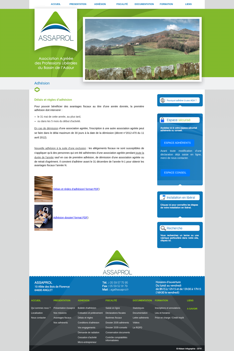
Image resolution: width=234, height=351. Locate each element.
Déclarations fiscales (116, 313)
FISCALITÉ (122, 4)
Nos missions (60, 313)
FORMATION (166, 4)
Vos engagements (86, 327)
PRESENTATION (77, 4)
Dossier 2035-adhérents (117, 322)
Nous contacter (38, 317)
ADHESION (83, 300)
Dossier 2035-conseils (116, 327)
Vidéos (136, 322)
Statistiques (138, 308)
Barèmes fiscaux (114, 317)
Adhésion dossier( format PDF (70, 217)
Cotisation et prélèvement (90, 313)
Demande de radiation (88, 332)
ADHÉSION (100, 4)
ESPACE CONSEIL (175, 172)
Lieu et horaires (162, 313)
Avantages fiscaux (62, 317)
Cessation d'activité (87, 337)
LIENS (188, 4)
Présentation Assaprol (64, 308)
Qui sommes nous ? (41, 308)
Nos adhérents (61, 322)
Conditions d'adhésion (88, 322)
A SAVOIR (192, 308)
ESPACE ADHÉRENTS (177, 142)
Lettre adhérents (141, 317)
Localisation (37, 313)
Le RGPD (137, 327)
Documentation (140, 313)
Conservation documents (118, 332)
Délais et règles (85, 317)
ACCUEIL (56, 4)
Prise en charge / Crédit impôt (169, 317)
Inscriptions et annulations (167, 308)
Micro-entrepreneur (87, 342)
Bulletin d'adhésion (87, 308)
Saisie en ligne (113, 308)
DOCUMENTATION (144, 4)
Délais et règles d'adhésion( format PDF (76, 189)
